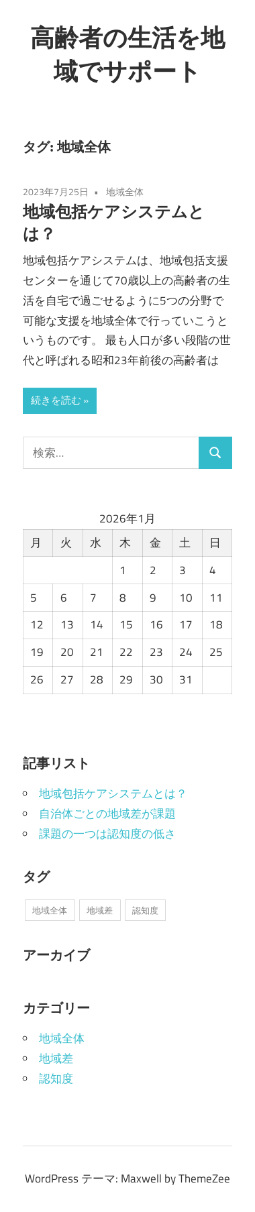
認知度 (56, 1078)
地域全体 (125, 191)
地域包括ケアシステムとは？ (113, 793)
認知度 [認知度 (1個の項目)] (145, 910)
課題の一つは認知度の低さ (107, 833)
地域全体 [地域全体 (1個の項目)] (49, 910)
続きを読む (56, 400)
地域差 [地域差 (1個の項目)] (100, 910)
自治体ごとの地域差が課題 (107, 813)
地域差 (56, 1058)
